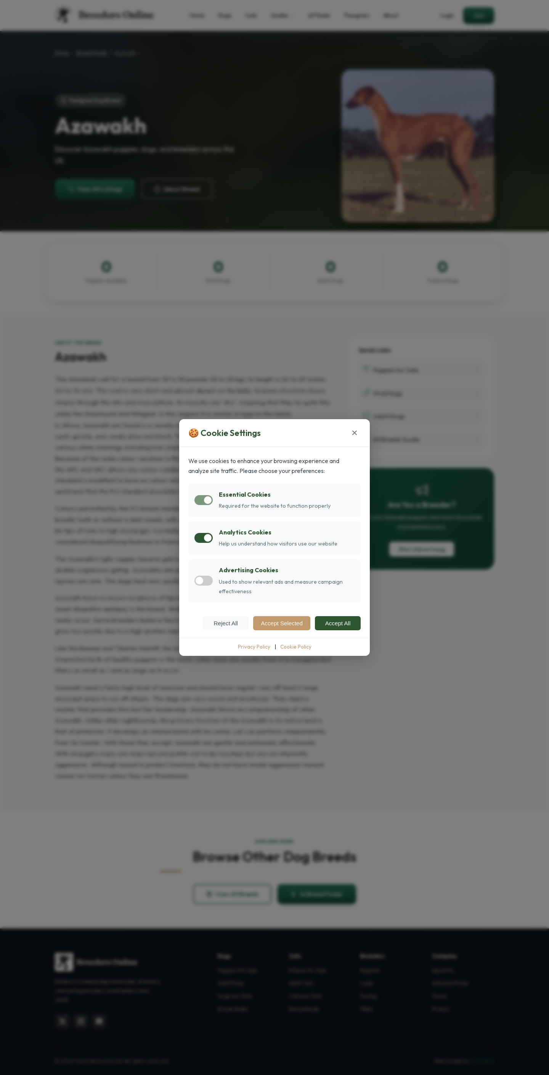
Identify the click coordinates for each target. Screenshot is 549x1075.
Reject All (226, 623)
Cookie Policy (295, 646)
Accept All (338, 623)
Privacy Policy (254, 646)
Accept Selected (282, 623)
